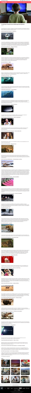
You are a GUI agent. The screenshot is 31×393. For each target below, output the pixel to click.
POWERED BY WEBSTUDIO (20, 392)
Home (11, 391)
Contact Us (22, 391)
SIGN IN (26, 0)
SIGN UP (27, 0)
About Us (20, 391)
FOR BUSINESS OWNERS (15, 385)
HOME (29, 0)
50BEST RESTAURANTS (3, 0)
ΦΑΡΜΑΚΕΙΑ (24, 0)
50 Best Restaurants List (15, 384)
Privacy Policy (17, 391)
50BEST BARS (6, 0)
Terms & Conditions (14, 391)
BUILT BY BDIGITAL (13, 392)
